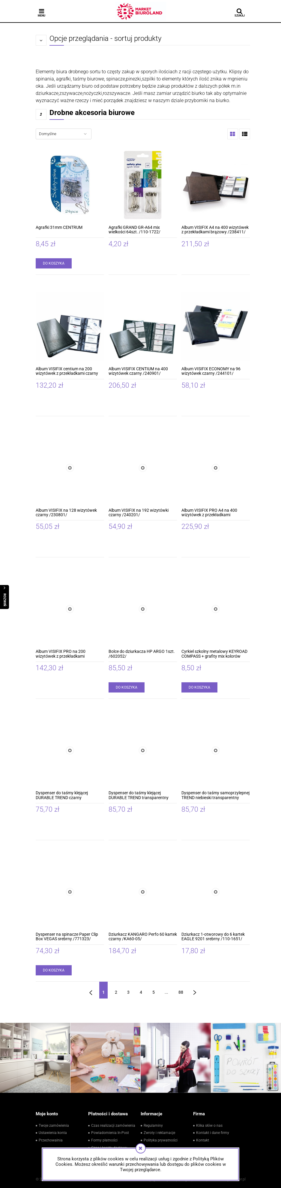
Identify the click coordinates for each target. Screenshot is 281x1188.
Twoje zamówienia (54, 1125)
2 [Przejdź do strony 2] (116, 992)
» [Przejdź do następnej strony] (194, 990)
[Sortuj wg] (63, 134)
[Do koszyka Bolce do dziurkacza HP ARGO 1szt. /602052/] (127, 687)
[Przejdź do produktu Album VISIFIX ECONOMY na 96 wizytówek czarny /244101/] (215, 326)
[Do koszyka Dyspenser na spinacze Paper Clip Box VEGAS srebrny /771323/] (54, 970)
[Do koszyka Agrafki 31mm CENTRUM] (54, 263)
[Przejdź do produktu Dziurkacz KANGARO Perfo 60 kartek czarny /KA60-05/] (143, 892)
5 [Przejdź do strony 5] (153, 992)
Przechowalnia (51, 1140)
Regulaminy (153, 1125)
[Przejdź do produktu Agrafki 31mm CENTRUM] (70, 185)
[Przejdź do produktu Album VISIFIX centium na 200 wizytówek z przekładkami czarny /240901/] (70, 326)
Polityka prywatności (161, 1140)
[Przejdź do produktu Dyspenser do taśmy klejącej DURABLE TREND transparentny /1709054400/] (143, 750)
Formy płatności (104, 1140)
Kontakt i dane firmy (212, 1133)
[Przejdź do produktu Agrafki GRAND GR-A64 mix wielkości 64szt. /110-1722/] (143, 185)
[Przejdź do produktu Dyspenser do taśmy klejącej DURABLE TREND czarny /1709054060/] (70, 750)
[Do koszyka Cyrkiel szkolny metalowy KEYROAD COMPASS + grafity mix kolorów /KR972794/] (199, 687)
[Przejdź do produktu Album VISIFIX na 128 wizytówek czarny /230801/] (70, 468)
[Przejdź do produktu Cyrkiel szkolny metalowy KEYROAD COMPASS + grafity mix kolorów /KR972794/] (215, 609)
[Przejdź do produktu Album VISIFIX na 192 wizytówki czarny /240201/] (143, 468)
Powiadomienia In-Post (110, 1133)
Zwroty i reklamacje (159, 1133)
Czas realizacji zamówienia (113, 1125)
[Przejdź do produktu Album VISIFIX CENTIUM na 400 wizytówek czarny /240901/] (143, 326)
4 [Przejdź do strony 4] (141, 992)
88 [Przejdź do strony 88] (180, 992)
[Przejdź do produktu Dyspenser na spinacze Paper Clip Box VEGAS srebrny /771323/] (70, 892)
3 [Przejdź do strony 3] (128, 992)
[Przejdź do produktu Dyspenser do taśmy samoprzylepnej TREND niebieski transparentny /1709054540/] (215, 750)
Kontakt (202, 1140)
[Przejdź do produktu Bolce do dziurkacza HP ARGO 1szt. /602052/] (143, 609)
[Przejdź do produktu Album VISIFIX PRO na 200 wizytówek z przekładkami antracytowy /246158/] (70, 609)
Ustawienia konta (53, 1133)
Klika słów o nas (209, 1125)
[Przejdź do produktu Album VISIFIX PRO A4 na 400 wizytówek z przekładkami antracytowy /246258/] (215, 468)
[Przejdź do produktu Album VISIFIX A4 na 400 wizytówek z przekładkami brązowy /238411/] (215, 185)
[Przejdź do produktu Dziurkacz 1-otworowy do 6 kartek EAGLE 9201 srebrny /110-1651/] (215, 892)
